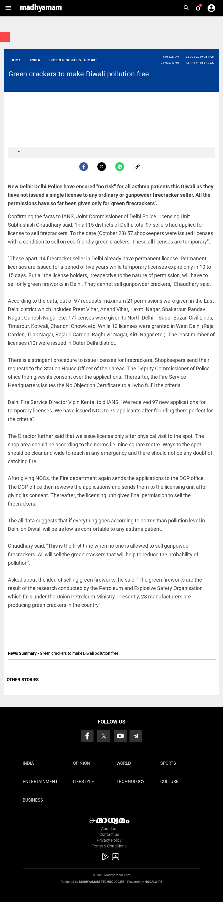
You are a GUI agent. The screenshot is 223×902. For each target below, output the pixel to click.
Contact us (109, 834)
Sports (168, 763)
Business (33, 800)
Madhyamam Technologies (102, 882)
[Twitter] (101, 166)
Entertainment (40, 781)
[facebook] (83, 166)
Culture (169, 781)
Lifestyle (83, 781)
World (123, 763)
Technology (130, 781)
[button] (8, 8)
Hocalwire (153, 882)
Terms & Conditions (109, 846)
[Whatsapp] (119, 166)
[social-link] (137, 166)
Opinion (81, 763)
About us (109, 828)
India (28, 763)
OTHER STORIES (23, 679)
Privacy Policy (109, 840)
